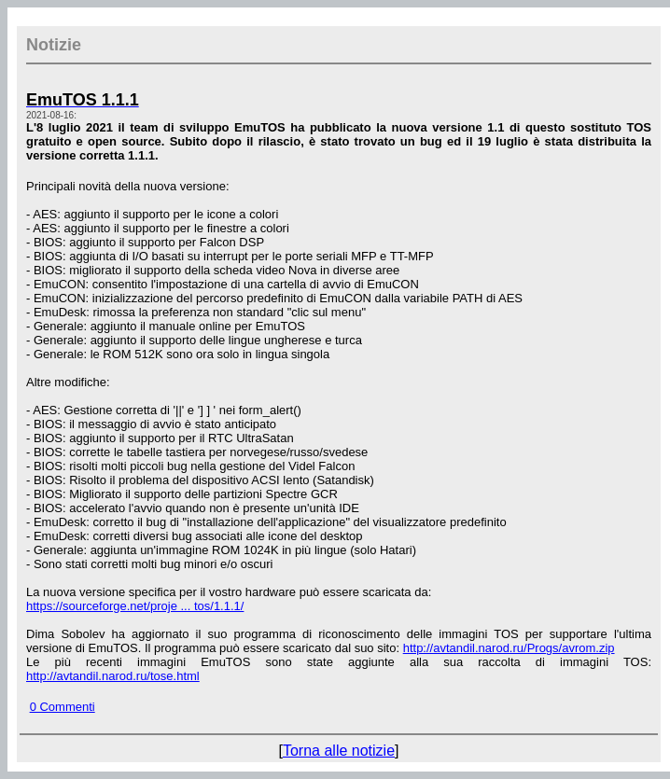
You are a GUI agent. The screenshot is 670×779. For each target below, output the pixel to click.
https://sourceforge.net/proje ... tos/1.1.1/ (135, 606)
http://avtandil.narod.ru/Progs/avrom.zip (509, 648)
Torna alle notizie (339, 750)
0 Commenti (62, 707)
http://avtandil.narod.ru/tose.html (113, 676)
